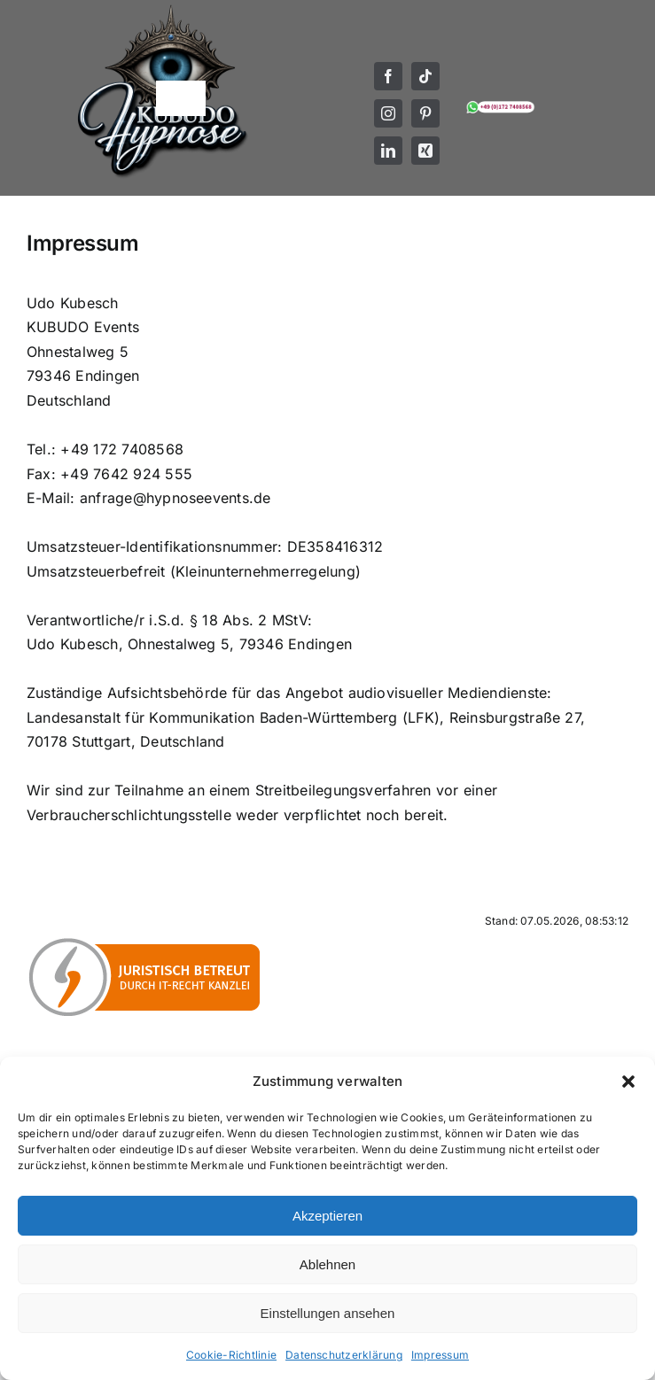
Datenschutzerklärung (343, 1354)
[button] (628, 1081)
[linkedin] (388, 150)
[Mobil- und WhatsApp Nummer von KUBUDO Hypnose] (500, 105)
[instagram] (388, 113)
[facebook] (388, 76)
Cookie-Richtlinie (231, 1354)
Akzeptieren (327, 1215)
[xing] (425, 150)
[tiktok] (425, 76)
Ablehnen (327, 1264)
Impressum (440, 1354)
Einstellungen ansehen (328, 1313)
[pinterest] (425, 113)
